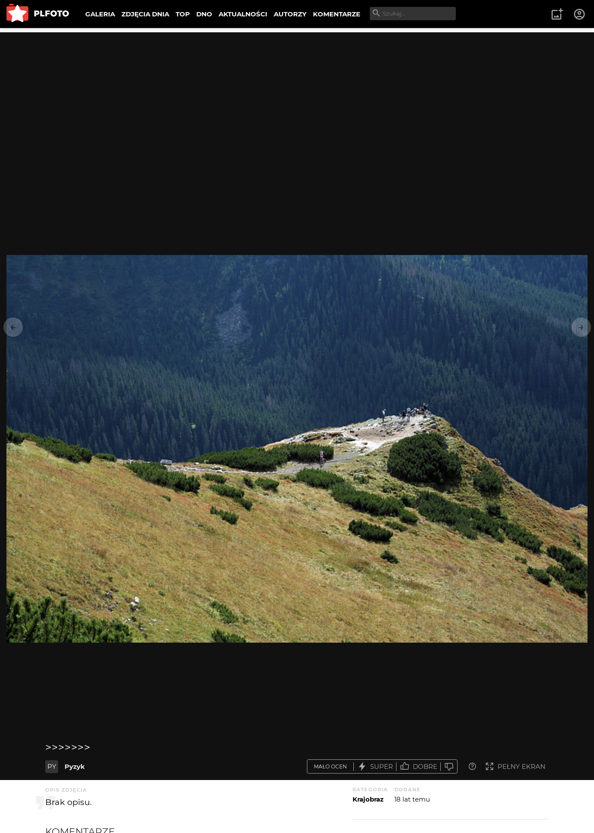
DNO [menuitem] (204, 14)
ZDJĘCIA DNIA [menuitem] (145, 14)
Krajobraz (368, 799)
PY (51, 766)
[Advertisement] (297, 92)
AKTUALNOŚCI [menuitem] (243, 14)
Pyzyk (75, 766)
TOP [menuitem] (183, 14)
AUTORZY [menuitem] (290, 14)
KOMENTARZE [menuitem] (336, 14)
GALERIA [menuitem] (100, 14)
